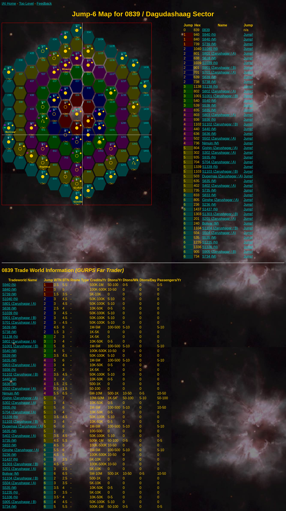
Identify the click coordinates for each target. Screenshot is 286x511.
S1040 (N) (210, 49)
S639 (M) (209, 77)
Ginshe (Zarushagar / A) (220, 200)
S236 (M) (209, 204)
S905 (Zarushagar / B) (219, 252)
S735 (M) (209, 190)
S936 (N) (209, 119)
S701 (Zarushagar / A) (219, 72)
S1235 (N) (210, 242)
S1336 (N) (210, 247)
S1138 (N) (210, 86)
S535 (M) (209, 237)
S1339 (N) (210, 167)
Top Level (26, 3)
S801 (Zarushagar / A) (219, 53)
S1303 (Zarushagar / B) (220, 214)
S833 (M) (209, 195)
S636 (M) (209, 134)
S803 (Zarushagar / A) (219, 115)
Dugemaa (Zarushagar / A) (222, 176)
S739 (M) (209, 44)
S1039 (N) (210, 63)
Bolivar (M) (210, 223)
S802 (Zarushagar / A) (219, 91)
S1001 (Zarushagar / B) (220, 96)
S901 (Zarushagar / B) (219, 68)
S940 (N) (209, 34)
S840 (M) (209, 39)
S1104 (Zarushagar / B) (220, 228)
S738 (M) (209, 82)
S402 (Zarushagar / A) (219, 185)
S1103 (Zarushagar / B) (220, 171)
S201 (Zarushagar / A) (219, 219)
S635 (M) (209, 181)
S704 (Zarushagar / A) (219, 162)
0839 (206, 30)
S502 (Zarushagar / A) (219, 138)
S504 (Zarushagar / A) (219, 233)
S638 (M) (209, 58)
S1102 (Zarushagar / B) (220, 124)
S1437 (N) (210, 209)
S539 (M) (209, 105)
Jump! (248, 34)
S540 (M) (209, 101)
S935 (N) (209, 157)
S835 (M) (209, 110)
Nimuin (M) (210, 143)
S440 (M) (209, 129)
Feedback (44, 3)
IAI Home (9, 3)
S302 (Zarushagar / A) (219, 152)
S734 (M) (209, 256)
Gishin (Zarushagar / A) (220, 148)
